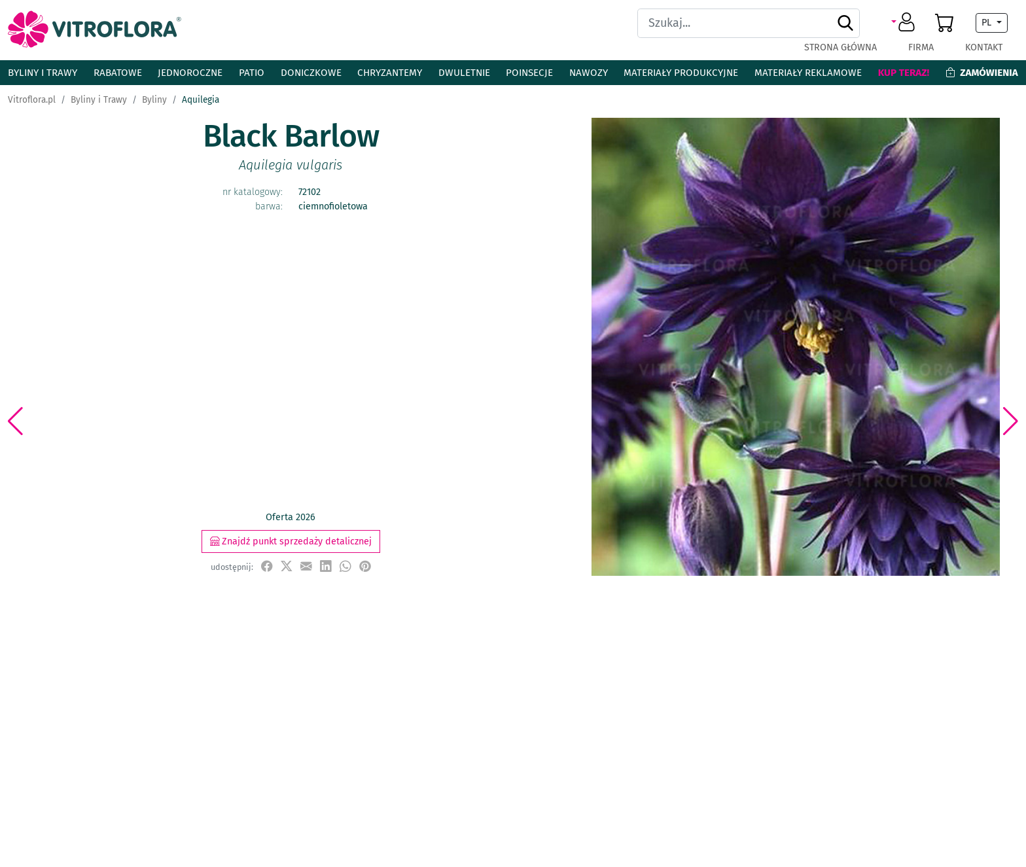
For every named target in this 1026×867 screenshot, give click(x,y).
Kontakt (983, 47)
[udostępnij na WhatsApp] (345, 566)
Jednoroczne (190, 73)
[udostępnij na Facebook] (267, 566)
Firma (921, 47)
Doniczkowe (311, 73)
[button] (905, 22)
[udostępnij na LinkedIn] (326, 566)
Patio (251, 73)
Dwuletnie (464, 73)
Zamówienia (982, 73)
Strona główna (840, 47)
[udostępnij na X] (286, 566)
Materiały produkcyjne (681, 73)
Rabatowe (118, 73)
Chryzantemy (389, 73)
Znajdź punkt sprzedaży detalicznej (291, 541)
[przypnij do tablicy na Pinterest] (365, 566)
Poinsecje (529, 73)
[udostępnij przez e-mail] (306, 566)
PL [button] (988, 22)
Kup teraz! (904, 73)
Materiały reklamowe (808, 73)
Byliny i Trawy (42, 73)
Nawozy (588, 73)
